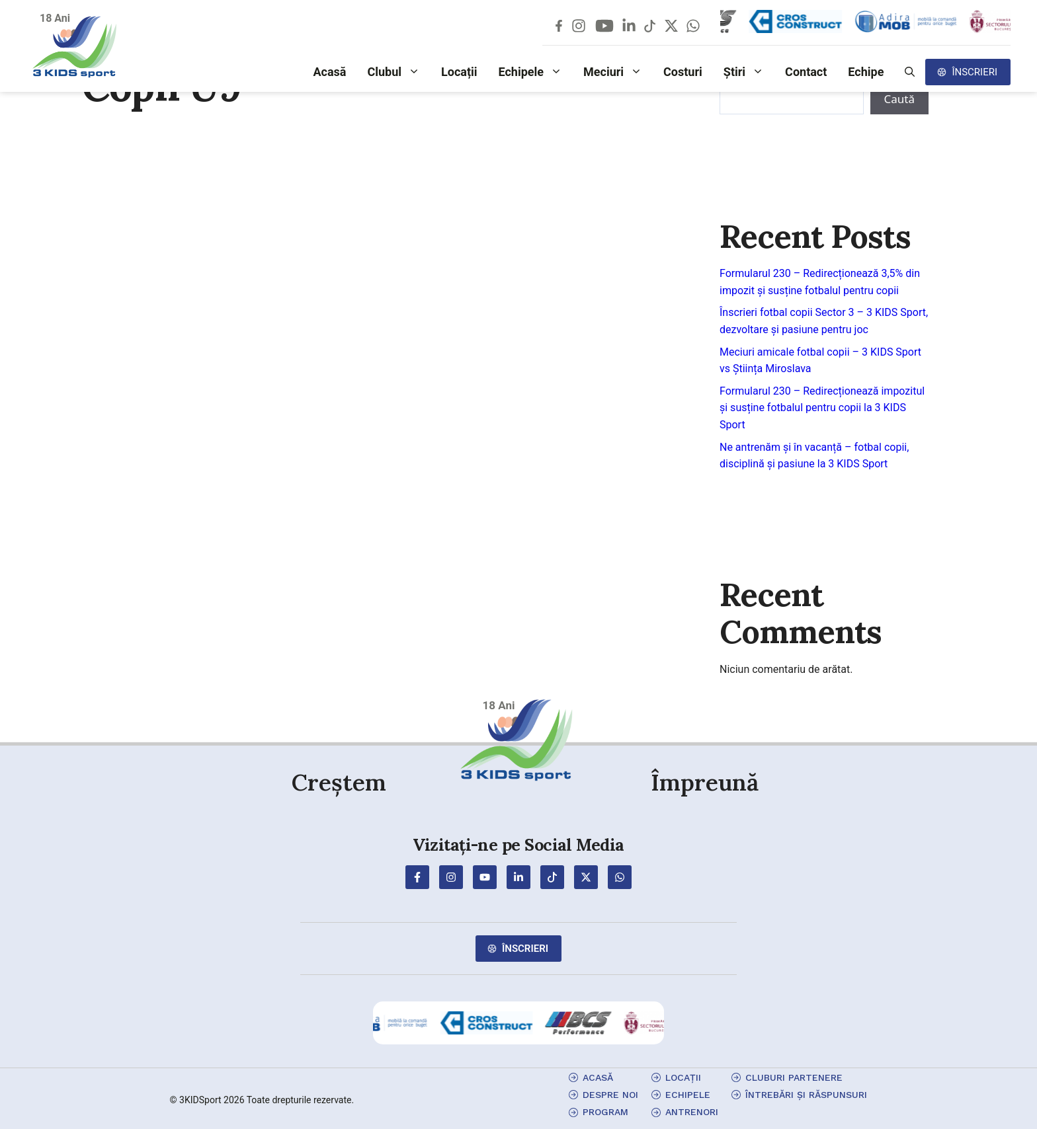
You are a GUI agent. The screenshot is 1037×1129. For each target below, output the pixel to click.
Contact (806, 72)
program (605, 1112)
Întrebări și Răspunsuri (806, 1094)
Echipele (536, 72)
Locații (459, 72)
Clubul (399, 72)
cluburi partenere (794, 1077)
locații (683, 1077)
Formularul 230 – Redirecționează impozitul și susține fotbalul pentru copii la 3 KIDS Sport (822, 408)
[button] (909, 72)
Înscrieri (974, 72)
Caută (899, 98)
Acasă (329, 72)
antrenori (691, 1112)
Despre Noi (610, 1094)
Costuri (682, 72)
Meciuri (618, 72)
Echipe (866, 72)
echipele (687, 1094)
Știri (749, 72)
